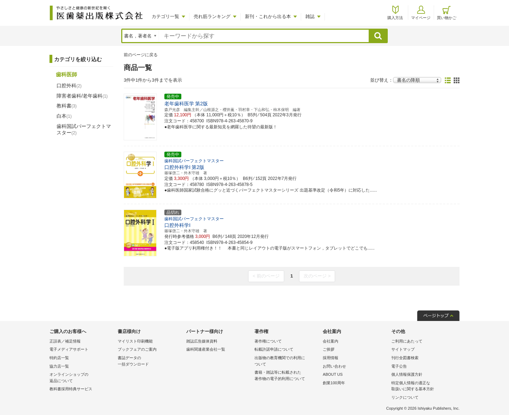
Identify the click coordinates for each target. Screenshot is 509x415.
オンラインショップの (81, 378)
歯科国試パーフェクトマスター (84, 129)
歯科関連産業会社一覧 (205, 349)
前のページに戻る (141, 54)
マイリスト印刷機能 (135, 341)
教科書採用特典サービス (70, 389)
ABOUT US (333, 374)
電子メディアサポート (68, 349)
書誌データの (150, 361)
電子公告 (399, 366)
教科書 (67, 106)
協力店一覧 (59, 366)
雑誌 (310, 16)
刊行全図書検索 (405, 358)
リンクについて (405, 397)
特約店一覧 (59, 358)
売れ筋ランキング (212, 16)
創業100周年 (334, 383)
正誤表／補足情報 (65, 341)
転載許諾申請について (274, 349)
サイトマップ (403, 349)
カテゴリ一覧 (165, 16)
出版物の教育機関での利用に (287, 361)
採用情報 (330, 358)
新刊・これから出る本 (268, 16)
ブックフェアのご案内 (137, 349)
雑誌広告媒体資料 (201, 341)
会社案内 (330, 341)
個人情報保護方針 (406, 374)
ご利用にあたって (406, 341)
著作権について (268, 341)
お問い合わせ (334, 366)
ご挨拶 (328, 349)
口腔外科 (69, 85)
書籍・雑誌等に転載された (287, 376)
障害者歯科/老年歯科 (82, 96)
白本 (64, 116)
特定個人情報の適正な (423, 386)
